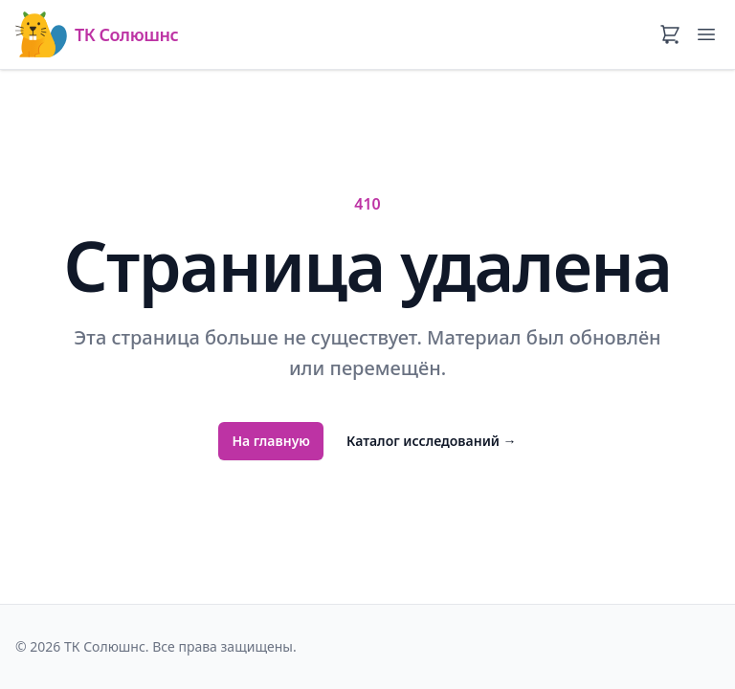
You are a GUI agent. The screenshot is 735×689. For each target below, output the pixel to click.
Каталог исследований (431, 441)
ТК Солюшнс (96, 34)
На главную (271, 441)
